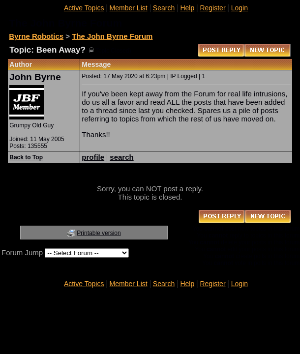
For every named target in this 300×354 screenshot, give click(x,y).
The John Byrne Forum (112, 36)
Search (164, 8)
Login (239, 8)
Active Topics (84, 8)
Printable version (98, 233)
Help (187, 8)
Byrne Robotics (36, 36)
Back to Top (26, 157)
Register (212, 8)
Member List (129, 8)
